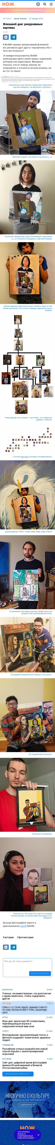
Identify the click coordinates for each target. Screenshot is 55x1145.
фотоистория (26, 937)
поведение (8, 1045)
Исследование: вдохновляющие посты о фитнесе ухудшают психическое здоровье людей (26, 1038)
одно (26, 457)
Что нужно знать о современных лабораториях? (25, 1135)
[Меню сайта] (51, 4)
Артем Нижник (20, 18)
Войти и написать (40, 973)
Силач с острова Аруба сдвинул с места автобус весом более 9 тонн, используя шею (24, 1010)
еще (22, 457)
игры (5, 1017)
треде (23, 925)
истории (7, 19)
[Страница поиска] (44, 4)
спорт (5, 1031)
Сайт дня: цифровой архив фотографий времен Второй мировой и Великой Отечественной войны (24, 1065)
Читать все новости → (18, 1074)
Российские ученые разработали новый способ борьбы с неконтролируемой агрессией (25, 1051)
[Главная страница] (8, 4)
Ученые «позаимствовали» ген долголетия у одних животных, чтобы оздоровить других (26, 996)
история (6, 1059)
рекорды (6, 1003)
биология (7, 990)
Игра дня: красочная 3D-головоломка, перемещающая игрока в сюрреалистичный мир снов (23, 1024)
